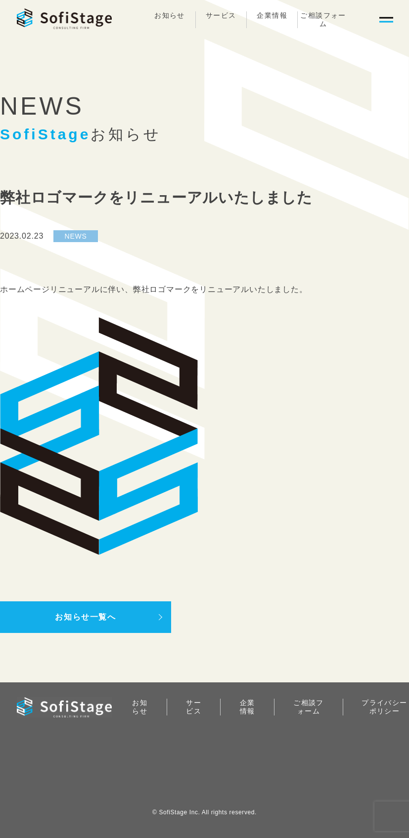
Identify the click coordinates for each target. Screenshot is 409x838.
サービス (221, 15)
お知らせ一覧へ (85, 617)
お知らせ (169, 15)
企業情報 (272, 15)
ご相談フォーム (323, 19)
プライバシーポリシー (384, 707)
